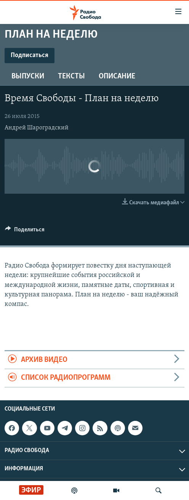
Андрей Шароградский (37, 128)
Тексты (71, 76)
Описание (117, 76)
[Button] (25, 231)
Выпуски (27, 76)
